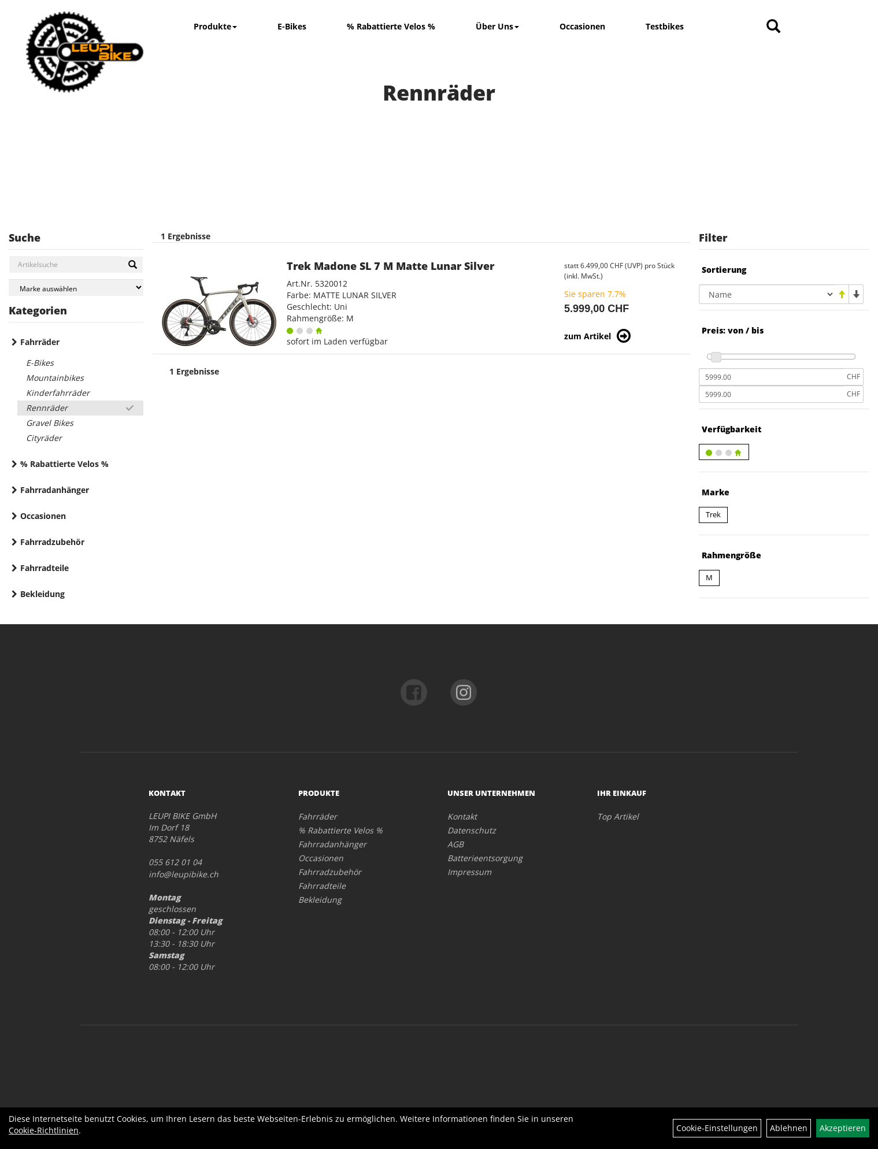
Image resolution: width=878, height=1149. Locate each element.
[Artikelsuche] (773, 26)
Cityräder (44, 437)
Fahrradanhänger (54, 489)
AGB (455, 844)
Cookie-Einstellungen (717, 1127)
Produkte (215, 26)
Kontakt (462, 816)
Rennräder (47, 407)
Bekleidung (42, 593)
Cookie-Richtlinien (44, 1130)
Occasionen (582, 26)
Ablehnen (788, 1127)
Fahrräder (40, 341)
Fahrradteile (44, 567)
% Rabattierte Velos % (391, 26)
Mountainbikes (55, 377)
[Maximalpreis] (771, 394)
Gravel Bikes (49, 422)
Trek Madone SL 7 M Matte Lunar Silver (390, 266)
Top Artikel (618, 816)
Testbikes (665, 26)
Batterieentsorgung (485, 858)
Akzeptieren (843, 1127)
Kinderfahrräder (58, 392)
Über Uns (497, 26)
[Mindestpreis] (771, 377)
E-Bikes (291, 26)
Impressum (469, 871)
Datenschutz (471, 830)
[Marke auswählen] (76, 287)
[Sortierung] (767, 294)
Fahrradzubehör (52, 541)
